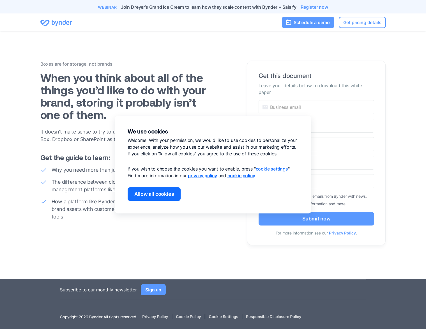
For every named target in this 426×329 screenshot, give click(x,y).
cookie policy (241, 175)
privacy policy (202, 175)
